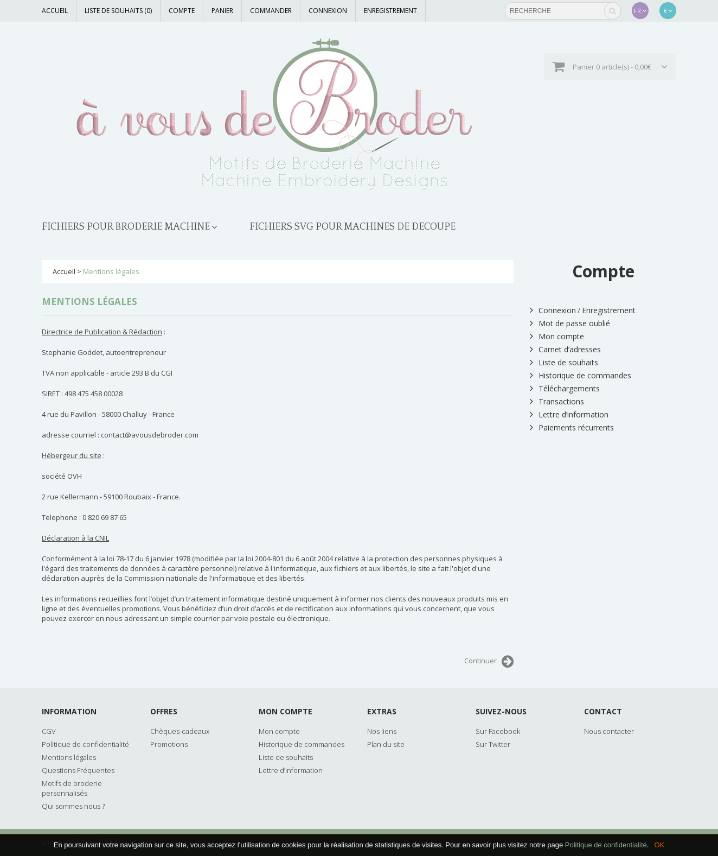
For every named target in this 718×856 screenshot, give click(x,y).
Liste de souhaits (564, 362)
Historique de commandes (580, 375)
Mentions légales (111, 271)
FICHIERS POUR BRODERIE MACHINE (126, 226)
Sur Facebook (498, 731)
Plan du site (386, 744)
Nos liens (381, 731)
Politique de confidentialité (606, 845)
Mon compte (557, 336)
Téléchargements (565, 388)
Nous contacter (609, 731)
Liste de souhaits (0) (118, 10)
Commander (271, 10)
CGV (49, 731)
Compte (182, 10)
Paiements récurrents (572, 427)
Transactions (557, 401)
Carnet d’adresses (565, 349)
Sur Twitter (493, 744)
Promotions (169, 744)
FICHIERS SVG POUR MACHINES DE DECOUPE (352, 226)
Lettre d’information (569, 414)
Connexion (328, 10)
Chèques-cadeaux (179, 731)
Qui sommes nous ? (73, 806)
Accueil (55, 10)
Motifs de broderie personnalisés (72, 788)
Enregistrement (390, 10)
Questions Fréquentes (78, 770)
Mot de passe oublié (570, 323)
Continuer (489, 662)
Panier (222, 10)
